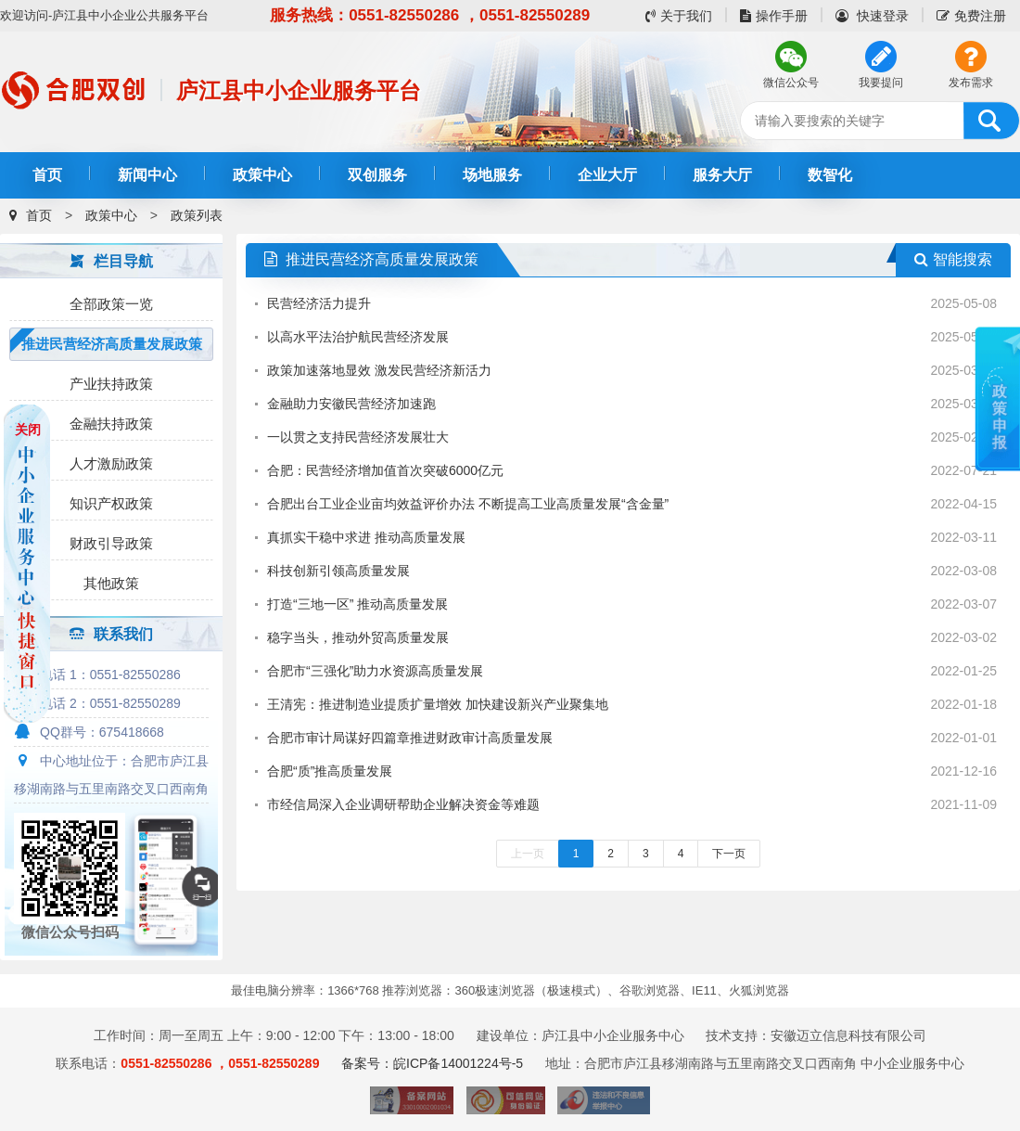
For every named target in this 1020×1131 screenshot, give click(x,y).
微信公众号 (791, 82)
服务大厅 (722, 175)
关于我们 (678, 15)
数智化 (830, 175)
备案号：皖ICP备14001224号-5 (432, 1063)
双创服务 (377, 175)
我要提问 (881, 82)
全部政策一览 (111, 304)
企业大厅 (607, 175)
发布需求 (971, 82)
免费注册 (971, 15)
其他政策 (111, 583)
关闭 (28, 429)
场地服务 (492, 175)
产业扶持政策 (111, 384)
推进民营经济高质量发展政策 (111, 344)
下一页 (729, 853)
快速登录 (872, 15)
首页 (47, 175)
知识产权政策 (111, 503)
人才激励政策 (111, 463)
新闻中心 (147, 175)
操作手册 (774, 15)
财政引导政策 (111, 543)
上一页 (527, 853)
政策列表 (197, 215)
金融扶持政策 (111, 423)
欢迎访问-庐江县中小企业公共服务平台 (104, 15)
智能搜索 (953, 259)
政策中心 (262, 175)
